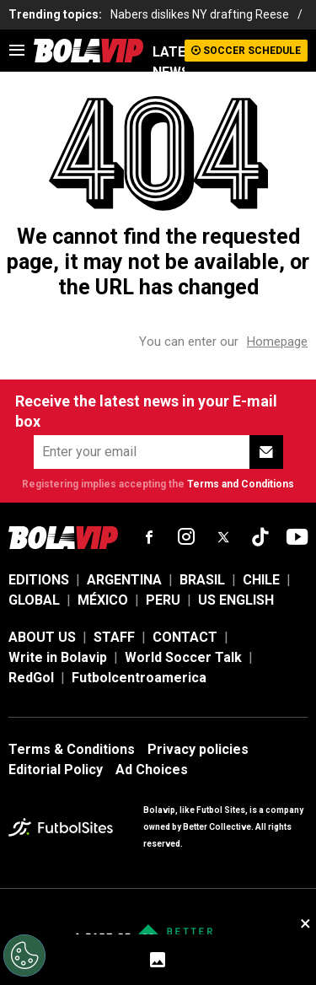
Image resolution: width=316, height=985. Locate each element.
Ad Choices (151, 770)
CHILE (261, 580)
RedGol (31, 678)
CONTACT (185, 637)
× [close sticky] (305, 923)
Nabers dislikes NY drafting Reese (199, 14)
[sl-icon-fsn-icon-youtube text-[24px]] (297, 537)
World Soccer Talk (183, 657)
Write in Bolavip (57, 657)
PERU (163, 600)
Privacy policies (198, 749)
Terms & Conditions (71, 749)
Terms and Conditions (240, 484)
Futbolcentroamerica (139, 678)
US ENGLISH (236, 600)
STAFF (114, 637)
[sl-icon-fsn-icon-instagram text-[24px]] (186, 537)
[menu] (17, 50)
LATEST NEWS (169, 62)
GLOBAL (34, 600)
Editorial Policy (55, 770)
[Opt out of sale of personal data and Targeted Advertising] (24, 955)
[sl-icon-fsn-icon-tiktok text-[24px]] (260, 537)
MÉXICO (103, 600)
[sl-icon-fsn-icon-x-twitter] (223, 537)
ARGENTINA (124, 580)
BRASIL (202, 580)
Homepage (277, 341)
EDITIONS (38, 580)
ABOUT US (42, 637)
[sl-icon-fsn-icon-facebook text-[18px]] (149, 537)
